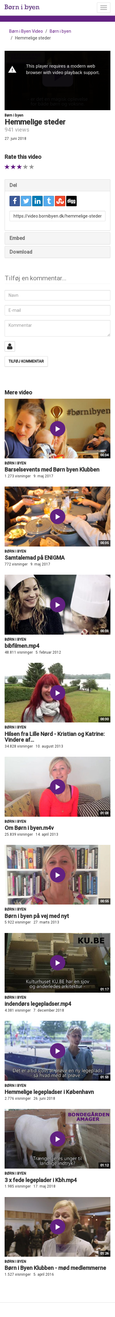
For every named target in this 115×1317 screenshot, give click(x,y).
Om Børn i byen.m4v (29, 828)
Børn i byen (60, 31)
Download (21, 252)
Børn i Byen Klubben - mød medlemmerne (55, 1268)
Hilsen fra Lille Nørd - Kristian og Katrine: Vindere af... (55, 737)
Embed (17, 238)
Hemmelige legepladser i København (49, 1092)
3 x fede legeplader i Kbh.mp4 (41, 1180)
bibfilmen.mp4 (22, 646)
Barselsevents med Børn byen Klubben (52, 469)
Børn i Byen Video (26, 31)
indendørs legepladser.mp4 (38, 1004)
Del (13, 185)
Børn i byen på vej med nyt (37, 916)
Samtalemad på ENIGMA (35, 557)
